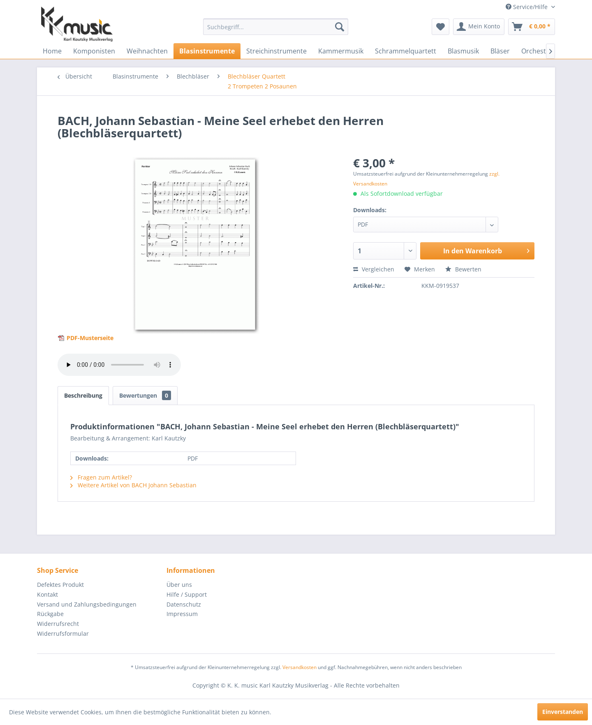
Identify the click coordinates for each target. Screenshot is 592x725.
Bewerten (463, 269)
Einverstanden (562, 712)
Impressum (182, 614)
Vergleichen (373, 269)
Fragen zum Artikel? (101, 477)
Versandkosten (299, 667)
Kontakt (47, 594)
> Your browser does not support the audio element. (119, 365)
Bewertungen (145, 395)
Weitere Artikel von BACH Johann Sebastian (133, 485)
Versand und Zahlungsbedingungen (86, 604)
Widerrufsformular (63, 633)
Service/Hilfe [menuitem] (527, 7)
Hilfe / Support (186, 594)
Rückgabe (50, 614)
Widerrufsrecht (58, 624)
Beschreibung (83, 395)
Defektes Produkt (60, 584)
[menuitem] (275, 27)
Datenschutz (183, 604)
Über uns (179, 584)
